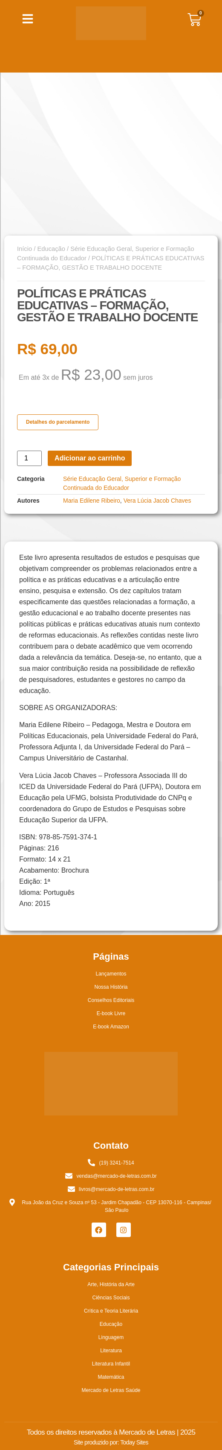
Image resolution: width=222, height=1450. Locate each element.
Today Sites (134, 1442)
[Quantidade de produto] (29, 458)
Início (24, 248)
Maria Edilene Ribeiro (91, 500)
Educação (51, 248)
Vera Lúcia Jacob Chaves (157, 500)
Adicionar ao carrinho (90, 458)
